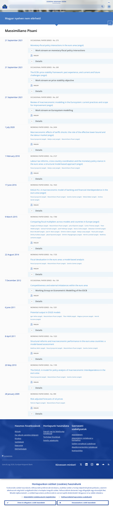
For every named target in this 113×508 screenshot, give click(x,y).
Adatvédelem (77, 434)
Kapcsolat (19, 445)
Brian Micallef (35, 232)
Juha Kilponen (73, 226)
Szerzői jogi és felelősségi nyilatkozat (53, 432)
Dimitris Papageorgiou (69, 235)
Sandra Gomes (72, 197)
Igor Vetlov (33, 316)
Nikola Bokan (87, 197)
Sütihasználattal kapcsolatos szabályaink (76, 496)
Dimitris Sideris (66, 232)
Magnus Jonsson (82, 316)
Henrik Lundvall (88, 235)
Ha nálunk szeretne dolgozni (26, 435)
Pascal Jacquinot (35, 139)
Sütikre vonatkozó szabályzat (84, 443)
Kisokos (18, 438)
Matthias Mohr (35, 348)
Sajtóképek (19, 442)
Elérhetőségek (20, 449)
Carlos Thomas (89, 226)
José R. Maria (50, 232)
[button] (108, 2)
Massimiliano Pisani (68, 139)
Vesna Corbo (78, 229)
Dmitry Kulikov (35, 235)
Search (102, 6)
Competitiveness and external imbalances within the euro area (59, 285)
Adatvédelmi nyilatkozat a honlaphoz (82, 439)
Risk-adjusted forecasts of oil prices (46, 399)
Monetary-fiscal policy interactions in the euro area (53, 45)
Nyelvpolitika (77, 450)
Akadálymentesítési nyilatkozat (84, 447)
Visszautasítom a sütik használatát (83, 502)
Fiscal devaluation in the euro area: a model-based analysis (57, 259)
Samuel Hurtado (46, 229)
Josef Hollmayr (62, 229)
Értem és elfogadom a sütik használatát (30, 502)
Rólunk (18, 431)
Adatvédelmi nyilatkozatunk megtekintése (40, 496)
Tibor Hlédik (67, 316)
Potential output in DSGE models (45, 312)
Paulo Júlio (94, 232)
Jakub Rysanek (51, 235)
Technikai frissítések (51, 437)
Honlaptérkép (8, 456)
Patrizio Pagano (35, 403)
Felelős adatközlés (50, 440)
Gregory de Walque (36, 226)
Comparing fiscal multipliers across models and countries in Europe (61, 221)
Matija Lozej (51, 139)
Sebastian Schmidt (94, 229)
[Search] (55, 6)
